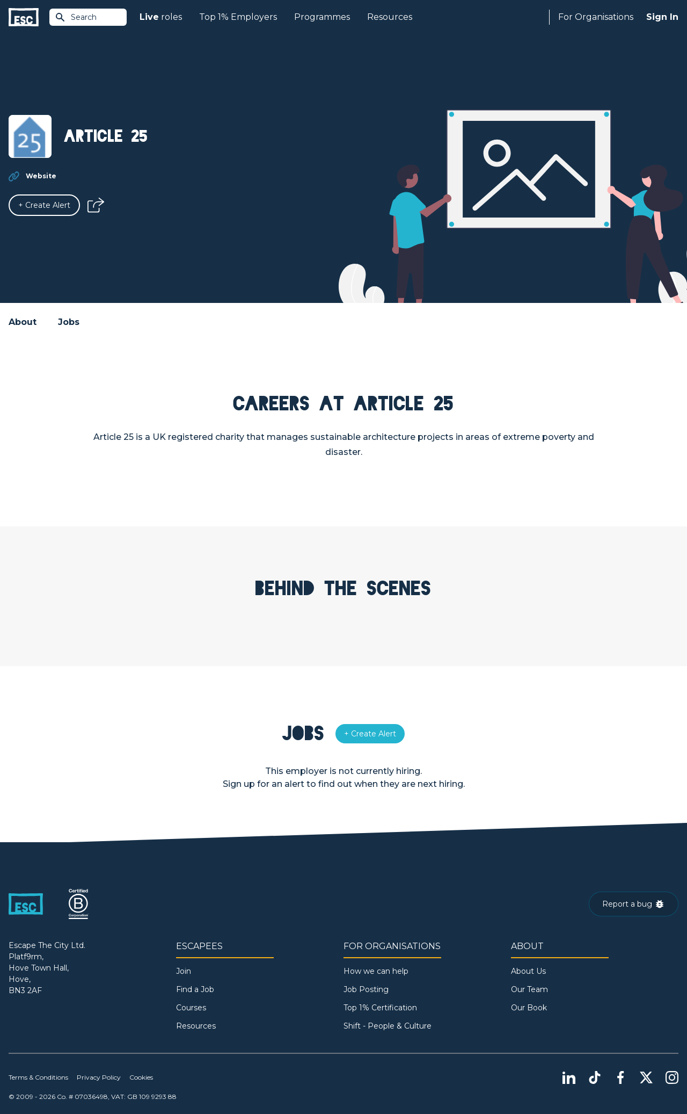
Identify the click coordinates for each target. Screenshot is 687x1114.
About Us (528, 971)
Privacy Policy (99, 1077)
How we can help (376, 971)
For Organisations (595, 17)
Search (76, 17)
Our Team (529, 989)
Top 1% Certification (380, 1007)
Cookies (141, 1077)
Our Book (529, 1007)
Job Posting (366, 989)
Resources (389, 17)
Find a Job (195, 989)
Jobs (68, 322)
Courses (191, 1007)
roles (161, 17)
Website (41, 176)
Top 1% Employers (238, 17)
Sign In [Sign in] (662, 17)
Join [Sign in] (183, 971)
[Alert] (44, 205)
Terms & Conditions (38, 1077)
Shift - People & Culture (388, 1026)
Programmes (322, 17)
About (22, 322)
